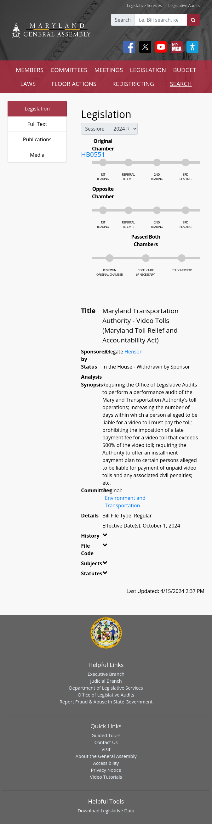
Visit (105, 749)
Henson (133, 351)
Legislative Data (118, 810)
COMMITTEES (68, 70)
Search (123, 19)
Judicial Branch (106, 681)
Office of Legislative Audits (106, 694)
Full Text (37, 124)
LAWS (28, 83)
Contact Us (105, 742)
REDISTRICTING (133, 83)
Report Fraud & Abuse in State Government (106, 701)
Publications (37, 139)
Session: (94, 128)
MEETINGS (108, 70)
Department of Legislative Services (106, 688)
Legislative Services (144, 5)
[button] (103, 537)
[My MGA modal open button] (175, 47)
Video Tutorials (106, 777)
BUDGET (184, 70)
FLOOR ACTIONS (73, 83)
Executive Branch (106, 674)
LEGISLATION (148, 70)
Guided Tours (105, 735)
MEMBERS (29, 70)
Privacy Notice (106, 770)
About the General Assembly (105, 756)
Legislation (37, 108)
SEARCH (181, 83)
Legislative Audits (184, 5)
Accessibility (106, 763)
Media (37, 154)
